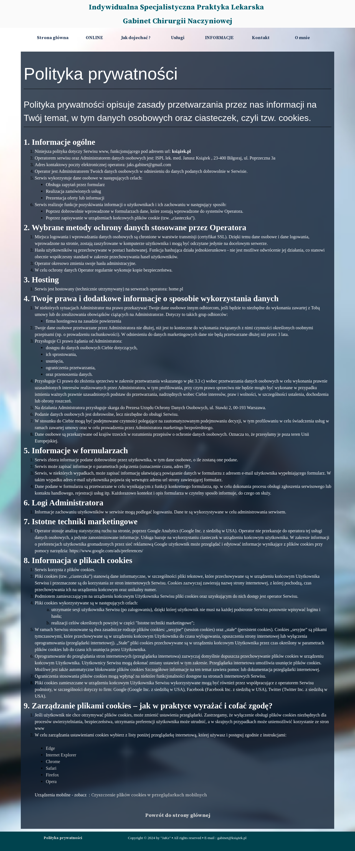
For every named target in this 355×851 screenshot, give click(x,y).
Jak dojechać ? (136, 37)
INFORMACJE (219, 37)
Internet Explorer (61, 755)
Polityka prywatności (63, 838)
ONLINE (94, 37)
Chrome (53, 761)
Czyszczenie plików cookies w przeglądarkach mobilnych (149, 795)
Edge (50, 748)
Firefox (52, 775)
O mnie (302, 37)
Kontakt (261, 37)
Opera (51, 781)
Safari (51, 768)
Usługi (177, 37)
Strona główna (53, 37)
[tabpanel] (177, 440)
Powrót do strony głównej (177, 815)
